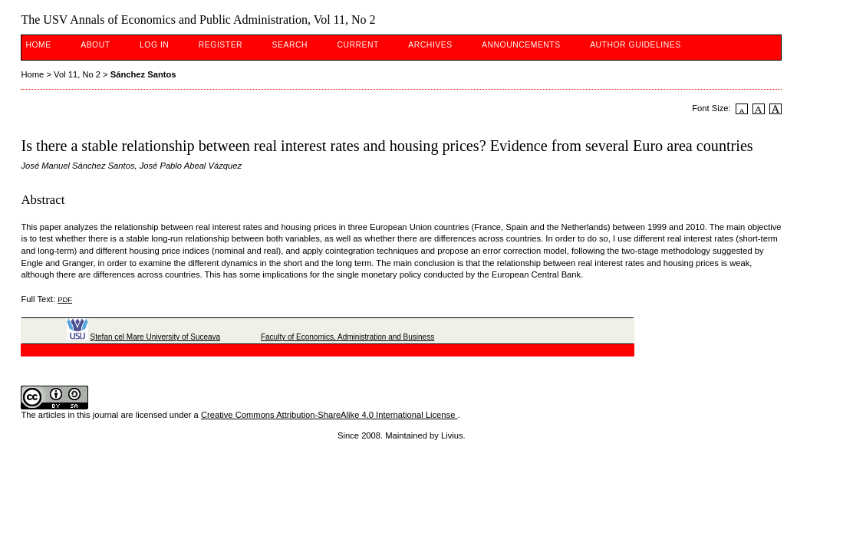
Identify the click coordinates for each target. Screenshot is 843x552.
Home (38, 45)
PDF (65, 299)
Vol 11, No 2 (77, 74)
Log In (154, 45)
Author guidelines (635, 45)
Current (357, 45)
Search (290, 45)
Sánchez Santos (143, 74)
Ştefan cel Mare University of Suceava (156, 337)
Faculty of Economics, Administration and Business (347, 337)
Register (220, 45)
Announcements (521, 45)
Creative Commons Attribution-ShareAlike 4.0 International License (329, 414)
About (95, 45)
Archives (430, 45)
